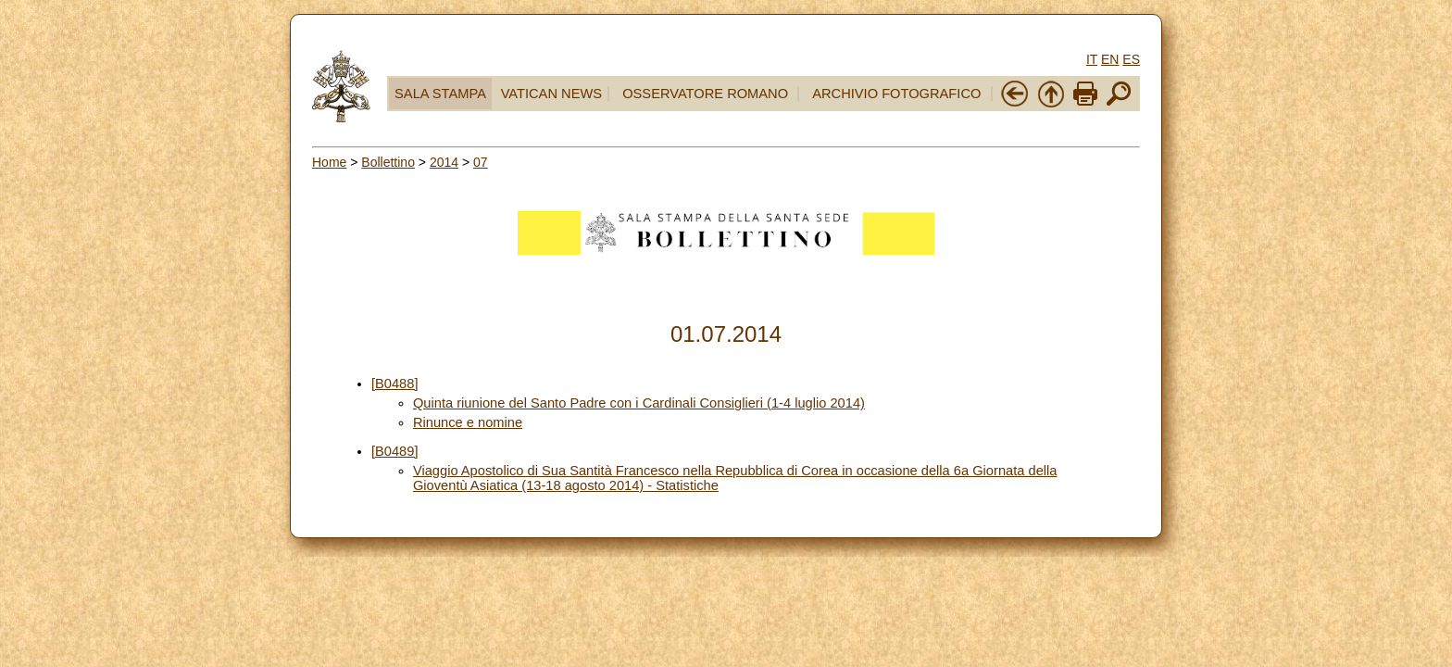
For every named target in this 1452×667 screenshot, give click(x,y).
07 (480, 162)
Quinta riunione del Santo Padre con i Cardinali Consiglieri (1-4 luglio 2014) (639, 403)
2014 (444, 162)
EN (1110, 59)
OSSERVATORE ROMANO (705, 93)
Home (329, 162)
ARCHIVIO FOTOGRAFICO (896, 93)
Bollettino (388, 162)
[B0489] (395, 451)
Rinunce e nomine (467, 422)
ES (1131, 59)
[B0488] (395, 383)
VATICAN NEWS (551, 93)
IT (1091, 59)
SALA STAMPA (440, 93)
